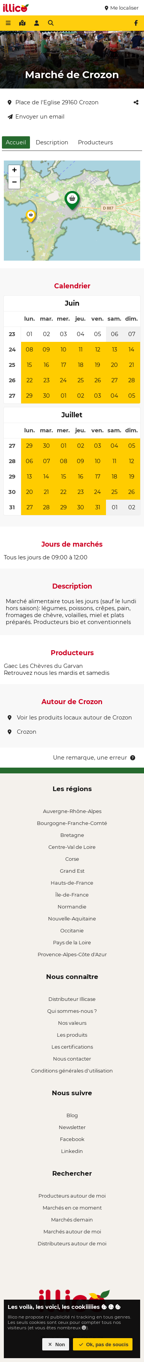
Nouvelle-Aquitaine (72, 918)
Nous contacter (72, 1059)
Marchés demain (72, 1219)
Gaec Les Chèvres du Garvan (43, 666)
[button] (72, 202)
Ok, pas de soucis (103, 1344)
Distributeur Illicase (72, 999)
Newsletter (72, 1127)
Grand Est (72, 871)
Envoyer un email (36, 116)
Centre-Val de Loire (72, 847)
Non (55, 1344)
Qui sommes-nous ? (72, 1011)
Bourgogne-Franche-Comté (72, 823)
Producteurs (95, 142)
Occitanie (72, 930)
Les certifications (72, 1047)
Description (52, 142)
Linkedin (72, 1151)
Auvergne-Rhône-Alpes (72, 811)
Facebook (72, 1139)
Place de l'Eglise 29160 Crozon (53, 102)
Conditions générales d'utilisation (72, 1071)
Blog (72, 1115)
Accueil (16, 142)
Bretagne (72, 835)
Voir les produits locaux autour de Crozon (70, 717)
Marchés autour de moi (72, 1231)
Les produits (72, 1035)
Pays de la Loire (72, 942)
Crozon (22, 731)
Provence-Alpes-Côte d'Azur (72, 954)
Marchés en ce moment (72, 1208)
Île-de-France (72, 895)
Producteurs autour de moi (72, 1196)
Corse (72, 859)
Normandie (72, 907)
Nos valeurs (72, 1023)
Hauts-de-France (72, 883)
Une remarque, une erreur (94, 757)
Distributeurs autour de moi (72, 1243)
